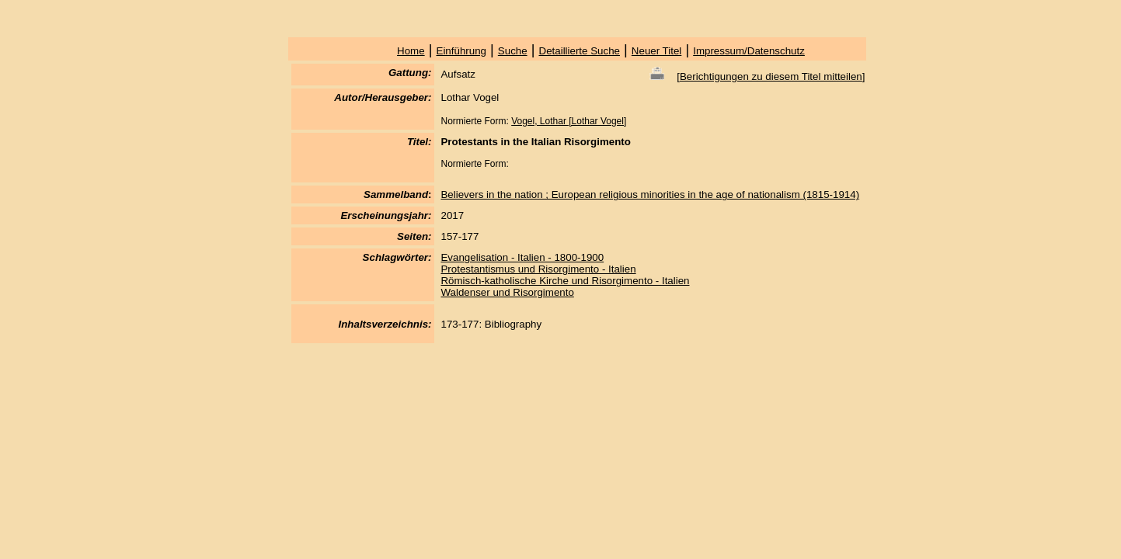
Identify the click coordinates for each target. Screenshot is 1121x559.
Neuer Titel (656, 51)
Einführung (461, 51)
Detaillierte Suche (579, 51)
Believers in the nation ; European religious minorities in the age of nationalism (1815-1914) (649, 194)
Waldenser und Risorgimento (506, 292)
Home (411, 51)
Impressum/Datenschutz (749, 51)
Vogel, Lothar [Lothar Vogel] (568, 121)
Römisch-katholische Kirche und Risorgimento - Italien (564, 280)
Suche (512, 51)
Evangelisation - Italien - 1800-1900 (522, 257)
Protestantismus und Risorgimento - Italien (537, 269)
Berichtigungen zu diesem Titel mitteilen (771, 76)
